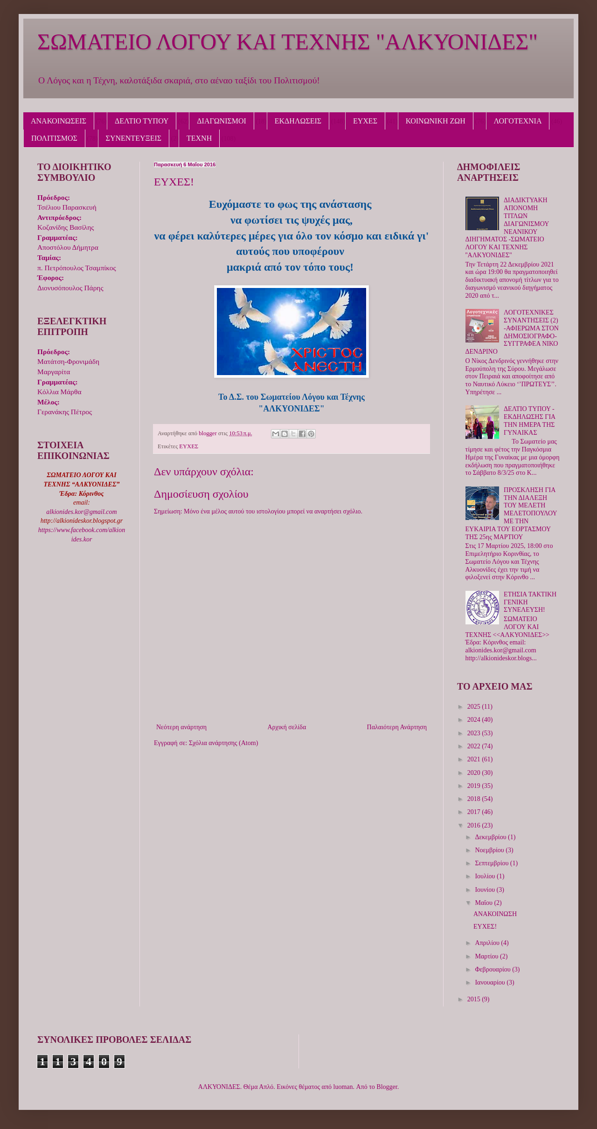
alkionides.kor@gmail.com (81, 511)
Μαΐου (484, 902)
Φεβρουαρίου (493, 969)
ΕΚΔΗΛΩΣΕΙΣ (298, 121)
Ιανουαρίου (491, 982)
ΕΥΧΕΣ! (485, 926)
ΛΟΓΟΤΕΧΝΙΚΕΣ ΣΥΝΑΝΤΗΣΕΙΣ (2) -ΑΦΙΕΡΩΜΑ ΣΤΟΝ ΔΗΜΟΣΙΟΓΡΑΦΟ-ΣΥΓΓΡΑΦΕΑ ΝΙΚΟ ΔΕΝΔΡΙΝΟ (512, 332)
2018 (474, 798)
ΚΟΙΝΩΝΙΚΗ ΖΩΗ (435, 121)
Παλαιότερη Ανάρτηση (397, 727)
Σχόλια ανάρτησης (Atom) (223, 742)
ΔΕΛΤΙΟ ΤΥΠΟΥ (141, 121)
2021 (474, 759)
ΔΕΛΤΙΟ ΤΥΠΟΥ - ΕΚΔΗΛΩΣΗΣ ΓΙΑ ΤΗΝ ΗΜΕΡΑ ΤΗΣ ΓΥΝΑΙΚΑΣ (529, 420)
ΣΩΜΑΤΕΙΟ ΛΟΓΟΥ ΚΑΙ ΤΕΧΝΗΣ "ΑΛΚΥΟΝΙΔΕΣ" (287, 41)
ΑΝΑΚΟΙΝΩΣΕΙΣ (58, 121)
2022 (474, 746)
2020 (474, 772)
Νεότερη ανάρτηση (181, 727)
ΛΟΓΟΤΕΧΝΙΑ (518, 121)
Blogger (386, 1086)
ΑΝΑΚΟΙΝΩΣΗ (495, 913)
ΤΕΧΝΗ (199, 138)
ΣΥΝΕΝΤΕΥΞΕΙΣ (134, 138)
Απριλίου (488, 942)
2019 (474, 785)
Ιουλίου (486, 876)
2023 (474, 733)
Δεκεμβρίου (491, 837)
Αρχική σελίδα (286, 727)
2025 (474, 706)
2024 (474, 719)
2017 (474, 811)
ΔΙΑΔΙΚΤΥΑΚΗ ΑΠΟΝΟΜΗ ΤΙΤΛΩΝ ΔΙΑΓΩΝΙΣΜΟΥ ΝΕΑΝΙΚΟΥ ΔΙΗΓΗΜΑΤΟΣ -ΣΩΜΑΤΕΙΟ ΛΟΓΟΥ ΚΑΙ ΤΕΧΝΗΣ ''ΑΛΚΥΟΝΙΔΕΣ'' (507, 228)
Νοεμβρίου (490, 850)
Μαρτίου (487, 956)
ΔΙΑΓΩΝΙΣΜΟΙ (221, 121)
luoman (343, 1086)
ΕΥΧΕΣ (365, 121)
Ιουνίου (485, 889)
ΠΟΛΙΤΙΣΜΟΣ (54, 138)
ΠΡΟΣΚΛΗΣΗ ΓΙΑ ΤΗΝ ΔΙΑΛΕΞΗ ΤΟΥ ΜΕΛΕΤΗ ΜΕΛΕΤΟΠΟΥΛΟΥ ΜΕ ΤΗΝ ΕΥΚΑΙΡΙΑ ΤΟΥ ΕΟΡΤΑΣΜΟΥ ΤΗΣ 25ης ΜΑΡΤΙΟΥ (511, 513)
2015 (474, 999)
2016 (474, 825)
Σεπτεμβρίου (492, 863)
